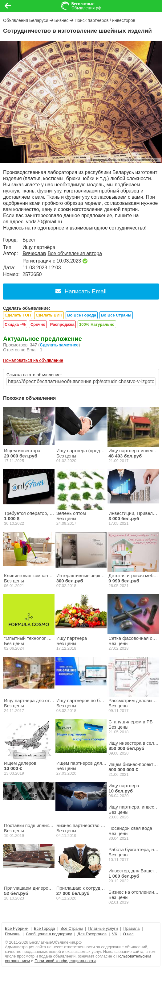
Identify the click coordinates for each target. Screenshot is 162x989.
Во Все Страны (116, 315)
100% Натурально (96, 324)
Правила (131, 928)
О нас (128, 934)
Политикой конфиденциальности (65, 960)
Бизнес (61, 20)
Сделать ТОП (18, 315)
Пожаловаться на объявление (33, 360)
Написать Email (80, 291)
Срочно (37, 324)
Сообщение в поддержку (49, 934)
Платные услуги (103, 928)
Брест (29, 239)
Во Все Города (81, 315)
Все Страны (71, 928)
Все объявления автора (75, 253)
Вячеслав (34, 253)
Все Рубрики (16, 928)
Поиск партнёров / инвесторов (105, 20)
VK (114, 934)
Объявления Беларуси (25, 20)
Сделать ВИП (49, 315)
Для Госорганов (92, 934)
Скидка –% (15, 324)
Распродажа (62, 324)
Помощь (12, 934)
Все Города (44, 928)
